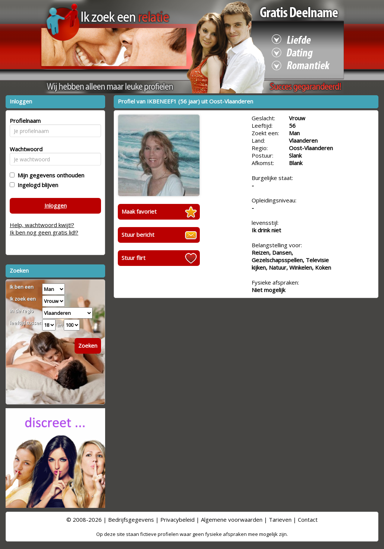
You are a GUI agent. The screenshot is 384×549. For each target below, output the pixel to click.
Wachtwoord (24, 149)
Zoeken (87, 345)
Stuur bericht (138, 234)
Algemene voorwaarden (231, 519)
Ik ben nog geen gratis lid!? (44, 232)
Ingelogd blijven (36, 185)
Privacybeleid (177, 519)
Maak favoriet (139, 211)
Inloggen (55, 205)
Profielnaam (24, 120)
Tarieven (280, 519)
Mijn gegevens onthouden (49, 175)
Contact (308, 519)
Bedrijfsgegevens (131, 519)
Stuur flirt (133, 257)
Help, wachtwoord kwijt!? (42, 225)
